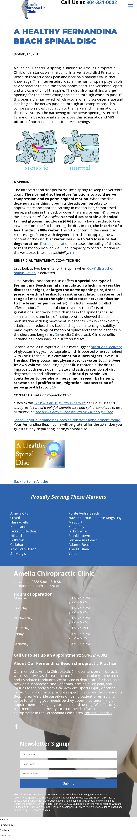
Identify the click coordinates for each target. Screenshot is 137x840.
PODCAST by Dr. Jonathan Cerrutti (60, 405)
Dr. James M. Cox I (84, 808)
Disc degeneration (55, 245)
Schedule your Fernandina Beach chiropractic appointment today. (67, 421)
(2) (57, 336)
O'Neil (15, 519)
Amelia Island (79, 551)
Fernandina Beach (83, 542)
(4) (65, 305)
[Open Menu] (131, 6)
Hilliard (16, 537)
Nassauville (19, 524)
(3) (54, 389)
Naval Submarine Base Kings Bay (95, 519)
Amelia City (19, 515)
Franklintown (79, 537)
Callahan (17, 546)
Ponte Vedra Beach (83, 515)
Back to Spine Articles (31, 483)
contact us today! (98, 714)
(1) (72, 254)
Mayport (75, 524)
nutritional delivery (106, 348)
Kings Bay (76, 528)
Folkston (17, 542)
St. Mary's (18, 555)
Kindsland (18, 528)
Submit (68, 785)
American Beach (23, 551)
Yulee (72, 555)
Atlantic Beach (80, 546)
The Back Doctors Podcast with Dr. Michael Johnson (74, 414)
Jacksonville (77, 533)
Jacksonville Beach (25, 533)
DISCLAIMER (70, 805)
